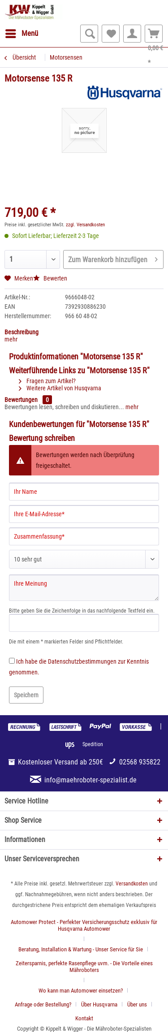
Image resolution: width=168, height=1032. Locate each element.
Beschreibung (21, 332)
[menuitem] (21, 34)
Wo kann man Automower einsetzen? (81, 990)
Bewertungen (21, 399)
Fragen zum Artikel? (47, 380)
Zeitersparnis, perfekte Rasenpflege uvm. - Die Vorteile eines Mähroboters (84, 966)
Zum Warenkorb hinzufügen (113, 258)
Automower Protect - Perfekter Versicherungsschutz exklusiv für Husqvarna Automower (84, 925)
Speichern (26, 695)
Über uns (137, 1004)
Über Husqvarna (99, 1004)
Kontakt (84, 1018)
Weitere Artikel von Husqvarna (60, 388)
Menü (21, 32)
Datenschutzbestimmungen (82, 661)
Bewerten (50, 278)
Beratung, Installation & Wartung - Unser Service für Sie (80, 949)
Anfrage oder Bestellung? (43, 1004)
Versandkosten (132, 884)
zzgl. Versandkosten (85, 225)
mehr (10, 339)
